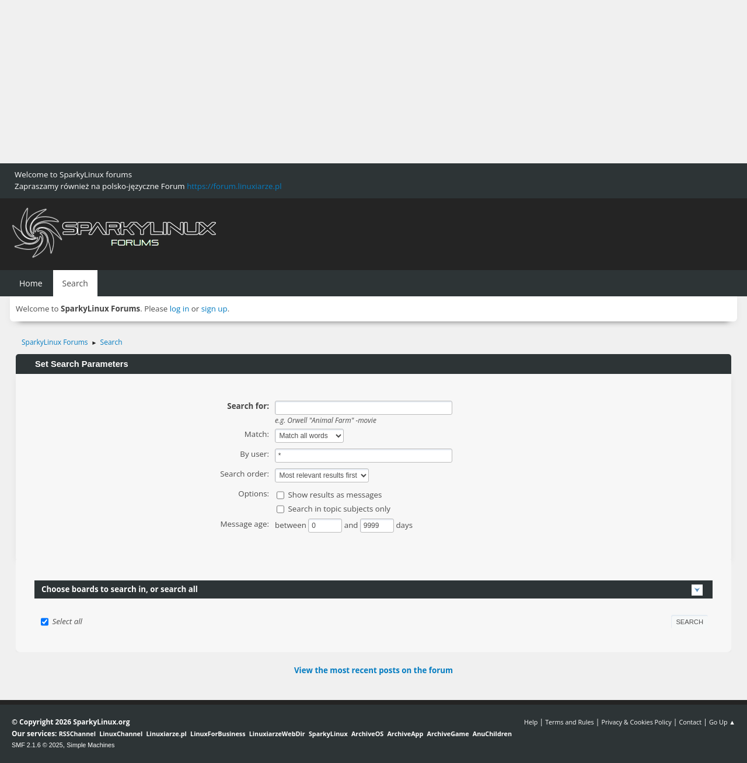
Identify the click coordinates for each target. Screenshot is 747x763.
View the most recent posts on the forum (373, 670)
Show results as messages (335, 494)
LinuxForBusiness (217, 733)
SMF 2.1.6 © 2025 (37, 744)
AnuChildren (492, 733)
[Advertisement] (350, 81)
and (352, 525)
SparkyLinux (328, 733)
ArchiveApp (405, 733)
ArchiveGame (448, 733)
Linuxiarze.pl (166, 733)
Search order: (244, 473)
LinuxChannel (120, 733)
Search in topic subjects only (339, 508)
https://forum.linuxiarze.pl (234, 186)
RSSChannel (77, 733)
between (291, 525)
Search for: (248, 406)
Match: (257, 434)
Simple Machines (90, 744)
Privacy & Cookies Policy (636, 722)
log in (180, 308)
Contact (690, 722)
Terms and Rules (569, 722)
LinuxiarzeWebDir (277, 733)
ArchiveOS (367, 733)
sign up (214, 308)
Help (530, 722)
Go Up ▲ (722, 722)
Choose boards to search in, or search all (119, 589)
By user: (254, 454)
